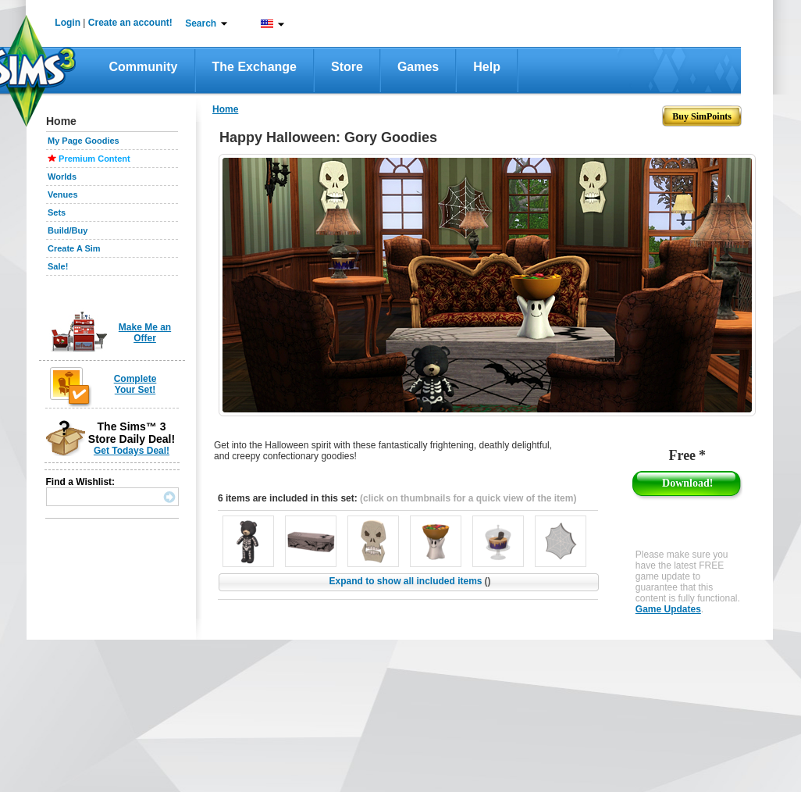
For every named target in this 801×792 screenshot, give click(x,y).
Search (200, 23)
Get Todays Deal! (131, 450)
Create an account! (130, 22)
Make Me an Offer (145, 333)
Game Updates (668, 609)
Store (347, 66)
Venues (63, 194)
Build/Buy (67, 230)
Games (418, 66)
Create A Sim (74, 248)
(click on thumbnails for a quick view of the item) (468, 498)
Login (67, 22)
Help (486, 66)
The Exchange (254, 66)
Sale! (58, 266)
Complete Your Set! (135, 384)
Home (225, 109)
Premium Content (94, 158)
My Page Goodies (83, 140)
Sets (57, 212)
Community (143, 66)
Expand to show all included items (409, 581)
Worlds (62, 176)
